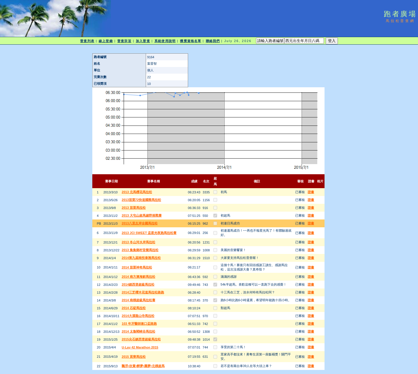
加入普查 (143, 41)
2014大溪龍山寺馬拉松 (138, 315)
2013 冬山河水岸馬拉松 (138, 242)
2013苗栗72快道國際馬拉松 (141, 199)
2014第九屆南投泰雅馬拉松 (141, 257)
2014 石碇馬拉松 (134, 308)
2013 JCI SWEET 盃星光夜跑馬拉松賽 (149, 233)
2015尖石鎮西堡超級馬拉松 (141, 339)
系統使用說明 (165, 41)
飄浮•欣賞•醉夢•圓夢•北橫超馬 (143, 366)
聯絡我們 (213, 41)
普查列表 (87, 41)
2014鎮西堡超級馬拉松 (138, 284)
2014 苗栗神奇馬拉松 (137, 267)
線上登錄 (106, 41)
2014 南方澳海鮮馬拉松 (138, 276)
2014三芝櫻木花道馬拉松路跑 (143, 292)
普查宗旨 (124, 41)
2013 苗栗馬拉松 (134, 207)
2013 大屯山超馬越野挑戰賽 (142, 215)
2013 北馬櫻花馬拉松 (137, 192)
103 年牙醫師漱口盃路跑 (139, 323)
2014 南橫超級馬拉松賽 (138, 300)
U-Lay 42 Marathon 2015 (140, 347)
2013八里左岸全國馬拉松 (139, 223)
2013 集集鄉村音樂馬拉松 (140, 250)
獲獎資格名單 (190, 41)
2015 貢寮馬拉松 (134, 356)
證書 (311, 192)
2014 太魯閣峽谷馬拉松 (138, 331)
